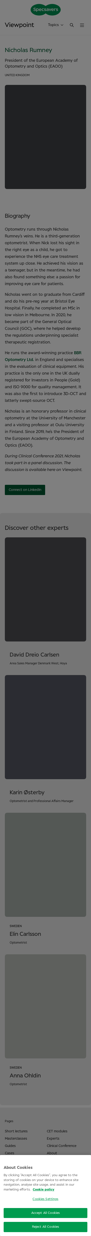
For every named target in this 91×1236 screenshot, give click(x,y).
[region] (45, 1195)
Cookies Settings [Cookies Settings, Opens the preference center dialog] (45, 1199)
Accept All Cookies (45, 1213)
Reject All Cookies (45, 1226)
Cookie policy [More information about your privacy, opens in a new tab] (43, 1189)
